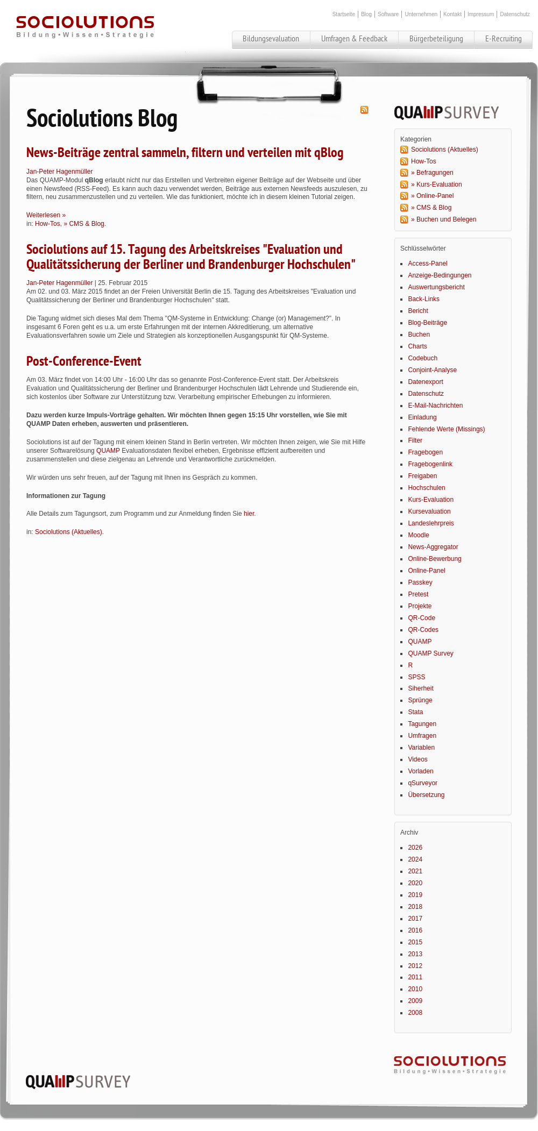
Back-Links (424, 299)
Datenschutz (515, 14)
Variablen (421, 747)
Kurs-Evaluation (431, 499)
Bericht (418, 311)
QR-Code (421, 618)
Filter (415, 440)
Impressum (481, 14)
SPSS (416, 677)
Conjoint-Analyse (432, 370)
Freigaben (422, 476)
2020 (415, 883)
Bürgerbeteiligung (436, 39)
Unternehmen (421, 14)
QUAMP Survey (430, 653)
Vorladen (420, 771)
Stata (415, 712)
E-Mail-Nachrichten (435, 405)
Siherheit (420, 688)
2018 (415, 907)
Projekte (419, 606)
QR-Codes (423, 630)
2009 (415, 1001)
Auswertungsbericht (436, 287)
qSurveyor (422, 783)
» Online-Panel (432, 196)
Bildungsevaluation (271, 39)
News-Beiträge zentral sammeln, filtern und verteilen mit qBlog (185, 153)
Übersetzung (426, 795)
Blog (366, 14)
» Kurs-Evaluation (436, 184)
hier (249, 513)
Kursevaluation (429, 511)
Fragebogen (425, 452)
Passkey (420, 582)
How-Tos (47, 223)
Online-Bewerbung (434, 559)
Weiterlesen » (46, 215)
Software (388, 14)
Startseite (343, 14)
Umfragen (422, 735)
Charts (417, 346)
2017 (415, 918)
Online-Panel (426, 570)
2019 (415, 895)
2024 (415, 859)
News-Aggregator (433, 547)
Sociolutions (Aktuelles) (68, 532)
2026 (415, 847)
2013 (415, 954)
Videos (417, 759)
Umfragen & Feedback (354, 39)
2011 (415, 977)
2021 (415, 871)
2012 (415, 966)
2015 (415, 942)
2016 (415, 930)
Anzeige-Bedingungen (439, 275)
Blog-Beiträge (427, 322)
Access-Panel (427, 263)
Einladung (422, 417)
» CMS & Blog (83, 223)
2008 (415, 1012)
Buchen (419, 334)
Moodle (418, 535)
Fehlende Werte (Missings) (446, 429)
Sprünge (420, 700)
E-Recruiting (503, 39)
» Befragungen (432, 172)
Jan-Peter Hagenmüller (59, 171)
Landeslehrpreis (431, 523)
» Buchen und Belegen (443, 219)
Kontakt (452, 14)
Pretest (418, 594)
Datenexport (425, 382)
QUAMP (108, 450)
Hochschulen (426, 488)
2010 (415, 989)
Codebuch (422, 358)
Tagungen (422, 724)
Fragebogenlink (430, 464)
